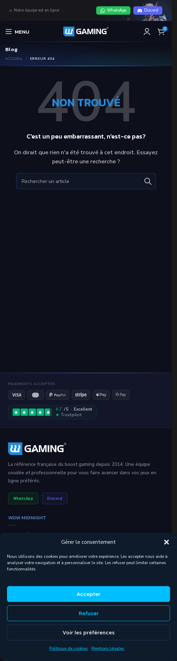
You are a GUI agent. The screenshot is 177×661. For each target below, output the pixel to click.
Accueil (14, 58)
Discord (147, 10)
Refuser (89, 613)
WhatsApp (113, 10)
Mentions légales (107, 648)
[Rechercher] (86, 181)
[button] (166, 542)
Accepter (88, 594)
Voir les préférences (89, 632)
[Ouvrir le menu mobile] (17, 31)
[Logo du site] (86, 31)
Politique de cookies (68, 648)
